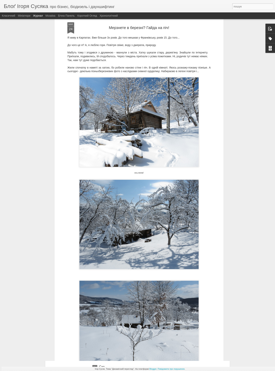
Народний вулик (110, 323)
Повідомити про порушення (171, 369)
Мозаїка (50, 15)
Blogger (152, 369)
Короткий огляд (87, 15)
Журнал (38, 15)
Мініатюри (24, 15)
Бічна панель (66, 15)
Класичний (8, 15)
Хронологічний (109, 15)
